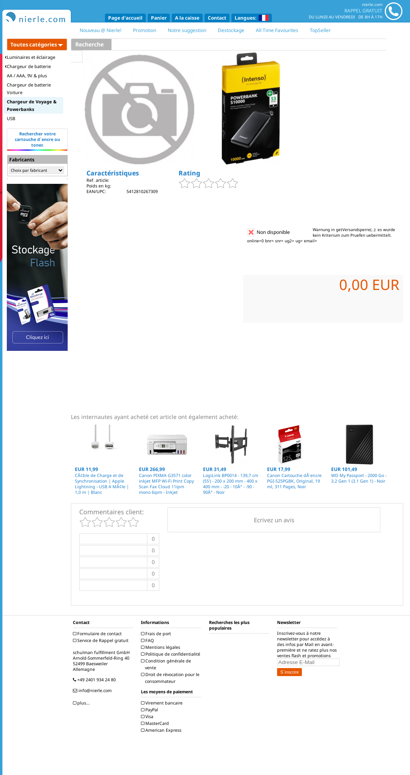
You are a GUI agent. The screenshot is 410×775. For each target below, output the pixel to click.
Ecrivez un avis (274, 520)
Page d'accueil (125, 17)
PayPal (150, 710)
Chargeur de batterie (28, 66)
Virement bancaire (163, 703)
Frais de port (157, 633)
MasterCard (156, 723)
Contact (217, 17)
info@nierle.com (93, 690)
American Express (162, 730)
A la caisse (187, 17)
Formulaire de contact (98, 633)
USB (11, 118)
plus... (82, 703)
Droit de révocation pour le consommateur (171, 678)
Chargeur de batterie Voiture (29, 88)
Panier (159, 17)
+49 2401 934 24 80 (95, 679)
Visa (148, 716)
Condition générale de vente (167, 664)
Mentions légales (161, 647)
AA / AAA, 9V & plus (27, 75)
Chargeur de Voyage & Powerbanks (31, 105)
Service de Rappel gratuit (102, 640)
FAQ (148, 640)
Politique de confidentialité (171, 654)
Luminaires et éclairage (30, 57)
